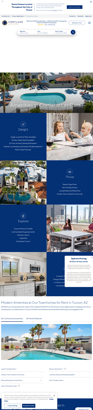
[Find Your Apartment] (73, 32)
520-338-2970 (34, 390)
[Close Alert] (91, 2)
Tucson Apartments (18, 16)
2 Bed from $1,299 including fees (57, 21)
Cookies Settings (13, 405)
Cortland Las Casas (32, 16)
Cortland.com (5, 16)
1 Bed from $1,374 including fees (35, 21)
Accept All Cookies (28, 405)
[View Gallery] (19, 341)
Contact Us (72, 16)
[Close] (54, 396)
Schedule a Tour (77, 23)
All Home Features (34, 273)
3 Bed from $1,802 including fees (46, 22)
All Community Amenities (12, 273)
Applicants (88, 16)
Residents (81, 16)
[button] (1, 1)
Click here (54, 10)
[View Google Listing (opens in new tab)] (46, 24)
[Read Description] (41, 335)
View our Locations (74, 7)
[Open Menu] (89, 23)
